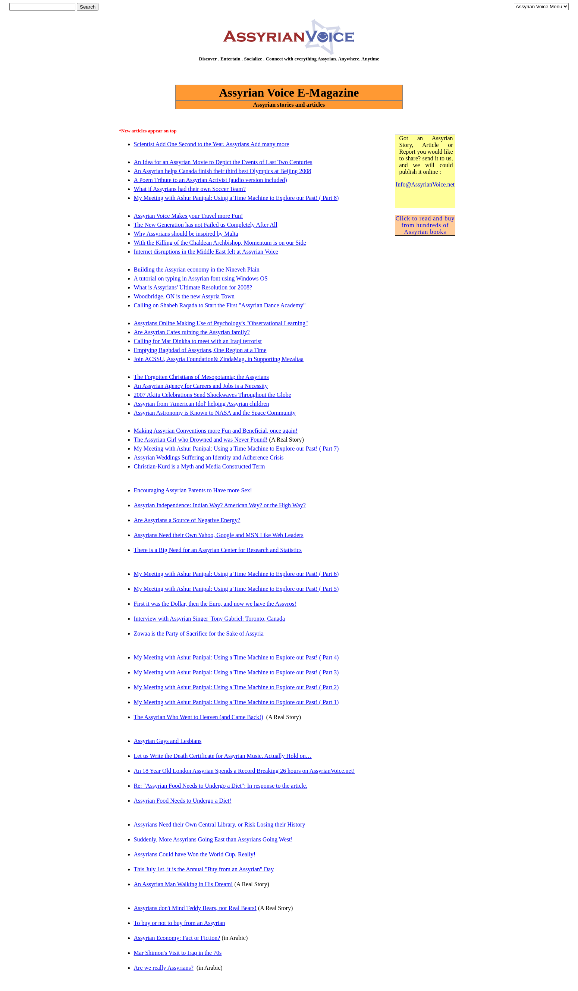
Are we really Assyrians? (164, 968)
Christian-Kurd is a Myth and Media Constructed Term (199, 466)
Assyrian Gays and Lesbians (168, 741)
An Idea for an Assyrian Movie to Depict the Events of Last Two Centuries (223, 162)
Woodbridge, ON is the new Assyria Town (184, 296)
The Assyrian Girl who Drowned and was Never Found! (201, 439)
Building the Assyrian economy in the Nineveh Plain (197, 269)
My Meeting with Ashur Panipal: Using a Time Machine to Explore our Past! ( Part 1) (236, 702)
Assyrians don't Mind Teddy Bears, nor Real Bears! (195, 908)
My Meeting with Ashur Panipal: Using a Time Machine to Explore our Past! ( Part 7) (236, 448)
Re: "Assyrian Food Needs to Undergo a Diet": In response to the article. (221, 786)
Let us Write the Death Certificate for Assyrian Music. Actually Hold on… (223, 756)
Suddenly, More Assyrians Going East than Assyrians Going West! (213, 839)
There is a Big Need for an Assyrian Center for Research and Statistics (218, 550)
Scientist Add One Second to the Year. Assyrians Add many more (211, 144)
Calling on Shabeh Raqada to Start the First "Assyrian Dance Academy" (220, 305)
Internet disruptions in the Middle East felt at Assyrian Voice (206, 251)
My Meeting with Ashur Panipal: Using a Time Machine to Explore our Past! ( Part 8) (236, 198)
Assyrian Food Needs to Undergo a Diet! (183, 800)
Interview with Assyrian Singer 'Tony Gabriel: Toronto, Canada (209, 618)
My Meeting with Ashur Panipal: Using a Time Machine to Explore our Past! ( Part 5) (236, 589)
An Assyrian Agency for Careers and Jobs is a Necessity (201, 386)
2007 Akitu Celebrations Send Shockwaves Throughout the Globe (212, 395)
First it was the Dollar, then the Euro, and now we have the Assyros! (215, 603)
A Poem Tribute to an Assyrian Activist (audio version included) (210, 180)
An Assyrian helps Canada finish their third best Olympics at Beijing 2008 (222, 171)
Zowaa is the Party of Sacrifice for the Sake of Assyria (199, 633)
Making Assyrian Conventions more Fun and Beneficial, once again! (216, 430)
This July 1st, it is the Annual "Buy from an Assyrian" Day (204, 869)
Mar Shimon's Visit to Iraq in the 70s (178, 953)
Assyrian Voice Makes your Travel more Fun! (188, 216)
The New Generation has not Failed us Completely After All (205, 225)
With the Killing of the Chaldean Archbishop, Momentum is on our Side (220, 242)
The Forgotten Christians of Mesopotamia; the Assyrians (201, 377)
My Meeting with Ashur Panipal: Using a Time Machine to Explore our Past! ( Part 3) (236, 672)
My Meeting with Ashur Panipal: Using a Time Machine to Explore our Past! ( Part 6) (236, 574)
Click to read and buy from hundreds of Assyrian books (425, 225)
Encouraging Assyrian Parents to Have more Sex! (193, 490)
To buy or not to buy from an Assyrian (179, 923)
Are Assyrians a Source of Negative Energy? (187, 520)
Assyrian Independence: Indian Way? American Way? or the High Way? (220, 505)
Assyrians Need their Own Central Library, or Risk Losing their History (219, 824)
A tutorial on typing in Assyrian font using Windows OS (201, 278)
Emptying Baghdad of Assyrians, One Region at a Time (200, 350)
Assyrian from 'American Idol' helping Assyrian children (201, 404)
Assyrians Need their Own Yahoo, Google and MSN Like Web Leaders (219, 535)
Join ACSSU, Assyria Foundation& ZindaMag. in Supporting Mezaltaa (219, 359)
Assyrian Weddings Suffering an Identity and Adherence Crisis (209, 457)
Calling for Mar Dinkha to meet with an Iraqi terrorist (198, 341)
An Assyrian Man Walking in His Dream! (183, 884)
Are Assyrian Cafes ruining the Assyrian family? (192, 332)
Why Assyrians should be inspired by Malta (186, 233)
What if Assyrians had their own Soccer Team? (190, 189)
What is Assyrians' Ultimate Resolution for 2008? (193, 287)
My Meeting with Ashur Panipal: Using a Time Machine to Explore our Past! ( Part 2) (236, 687)
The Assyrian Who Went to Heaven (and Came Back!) (198, 717)
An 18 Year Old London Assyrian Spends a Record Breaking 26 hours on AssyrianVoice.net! (244, 771)
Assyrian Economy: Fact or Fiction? (177, 938)
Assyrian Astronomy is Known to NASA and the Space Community (215, 413)
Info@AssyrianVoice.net (425, 184)
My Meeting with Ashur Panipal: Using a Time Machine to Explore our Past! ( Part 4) (236, 657)
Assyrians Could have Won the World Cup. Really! (195, 854)
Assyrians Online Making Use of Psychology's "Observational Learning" (221, 323)
